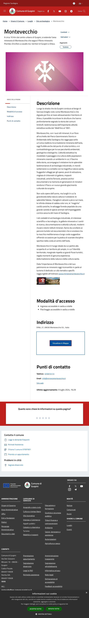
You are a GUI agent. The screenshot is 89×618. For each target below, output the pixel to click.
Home (5, 21)
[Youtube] (59, 11)
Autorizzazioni (50, 539)
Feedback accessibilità (53, 586)
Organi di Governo (8, 505)
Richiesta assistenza (31, 574)
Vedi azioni (66, 37)
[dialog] (44, 604)
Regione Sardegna (10, 3)
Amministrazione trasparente (51, 557)
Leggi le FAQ (28, 570)
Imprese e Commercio (31, 519)
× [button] (86, 593)
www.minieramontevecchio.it (71, 273)
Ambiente (49, 527)
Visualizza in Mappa (61, 343)
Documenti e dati (8, 533)
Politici (4, 522)
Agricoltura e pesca (52, 543)
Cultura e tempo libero (32, 511)
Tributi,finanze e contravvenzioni (51, 522)
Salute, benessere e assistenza (52, 533)
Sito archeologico (43, 21)
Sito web (40, 383)
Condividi (65, 32)
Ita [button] (81, 3)
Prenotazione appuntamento (29, 557)
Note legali (49, 574)
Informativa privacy (52, 570)
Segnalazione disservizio (28, 565)
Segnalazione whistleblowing (51, 565)
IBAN (3, 581)
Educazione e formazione (50, 507)
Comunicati (71, 509)
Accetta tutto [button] (35, 609)
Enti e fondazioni (8, 518)
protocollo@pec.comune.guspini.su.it (16, 589)
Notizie (69, 505)
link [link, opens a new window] (67, 604)
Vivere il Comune (18, 21)
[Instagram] (64, 11)
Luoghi (30, 21)
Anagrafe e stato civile (32, 507)
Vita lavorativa (29, 515)
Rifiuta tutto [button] (53, 609)
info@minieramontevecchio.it (54, 378)
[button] (44, 614)
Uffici (3, 513)
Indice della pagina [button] (13, 99)
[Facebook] (47, 11)
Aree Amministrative (9, 509)
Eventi (69, 529)
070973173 (49, 373)
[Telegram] (70, 11)
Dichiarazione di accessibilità (51, 581)
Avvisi (69, 513)
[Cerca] (84, 11)
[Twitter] (53, 11)
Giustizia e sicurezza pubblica (53, 514)
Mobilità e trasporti (30, 534)
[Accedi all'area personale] (74, 3)
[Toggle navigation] (4, 11)
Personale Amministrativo (7, 528)
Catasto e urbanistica (31, 527)
